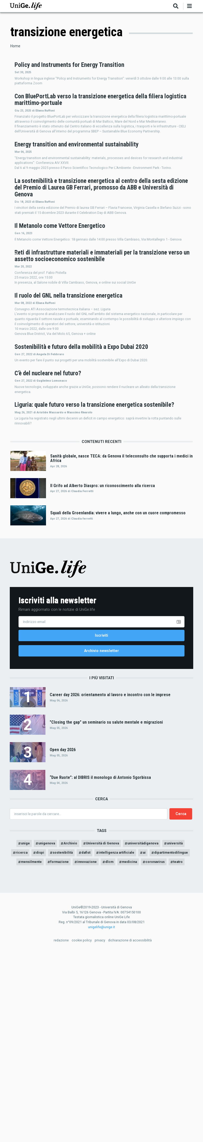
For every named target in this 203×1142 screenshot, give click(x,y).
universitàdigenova (160, 1019)
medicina (76, 1050)
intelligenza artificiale (154, 1029)
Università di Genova (115, 1019)
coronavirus (105, 1050)
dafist (121, 1029)
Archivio (80, 1019)
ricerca (50, 1029)
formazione (117, 1039)
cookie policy (82, 1129)
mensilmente (86, 1039)
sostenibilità (95, 1029)
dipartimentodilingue (46, 1039)
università (26, 1029)
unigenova (54, 1019)
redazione (61, 1129)
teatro (130, 1050)
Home (15, 46)
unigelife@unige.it (101, 1115)
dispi (70, 1029)
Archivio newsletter (101, 824)
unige (31, 1019)
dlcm (172, 1039)
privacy (100, 1129)
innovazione (148, 1039)
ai (184, 1029)
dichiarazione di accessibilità (130, 1129)
